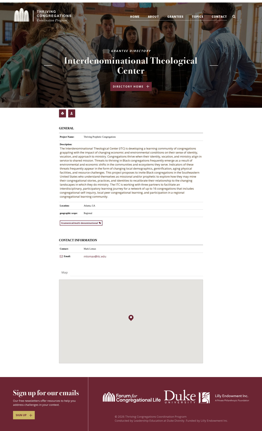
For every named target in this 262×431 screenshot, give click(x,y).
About (155, 17)
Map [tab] (64, 273)
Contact (221, 17)
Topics (200, 17)
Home (137, 17)
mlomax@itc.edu (95, 257)
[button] (237, 17)
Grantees (178, 17)
